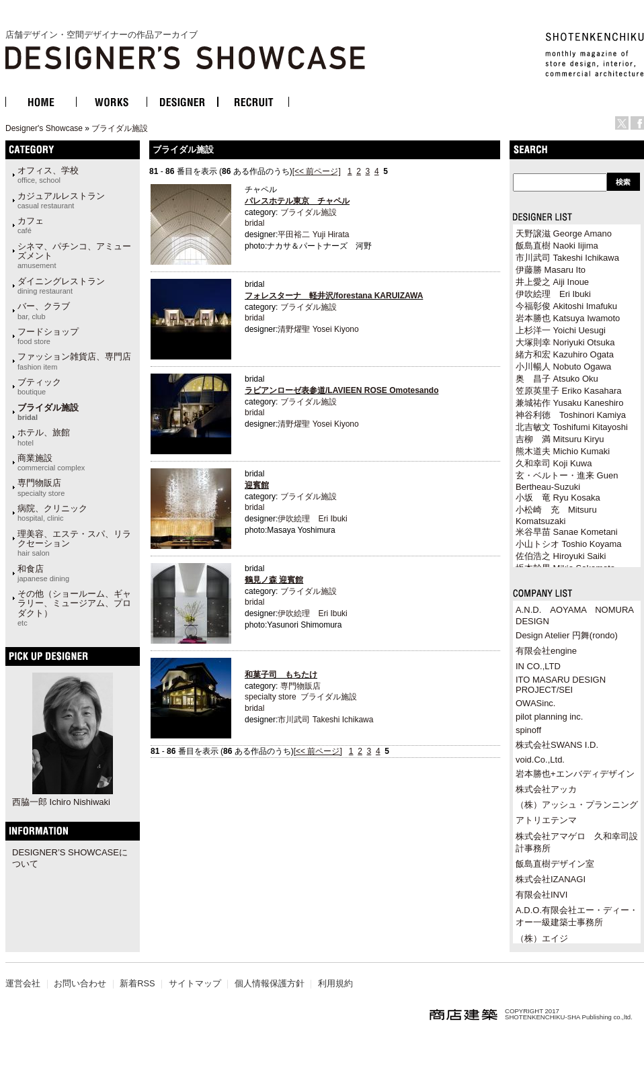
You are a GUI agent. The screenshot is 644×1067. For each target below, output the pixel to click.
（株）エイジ (542, 938)
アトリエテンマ (546, 820)
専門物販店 (41, 487)
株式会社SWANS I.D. (557, 745)
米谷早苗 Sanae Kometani (567, 532)
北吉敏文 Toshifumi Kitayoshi (572, 427)
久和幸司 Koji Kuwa (554, 463)
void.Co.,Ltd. (540, 760)
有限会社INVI (541, 895)
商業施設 (51, 462)
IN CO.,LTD (538, 666)
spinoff (528, 730)
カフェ (30, 225)
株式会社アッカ (546, 789)
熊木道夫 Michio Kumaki (563, 451)
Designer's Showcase (44, 128)
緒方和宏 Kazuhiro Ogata (565, 354)
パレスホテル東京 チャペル (297, 201)
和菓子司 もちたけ (281, 674)
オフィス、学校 (48, 174)
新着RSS (137, 983)
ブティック (39, 386)
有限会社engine (546, 651)
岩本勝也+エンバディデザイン (575, 774)
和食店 (43, 573)
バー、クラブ (43, 310)
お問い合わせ (80, 983)
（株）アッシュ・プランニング (577, 805)
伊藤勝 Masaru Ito (551, 270)
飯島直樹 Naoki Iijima (557, 246)
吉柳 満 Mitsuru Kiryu (560, 439)
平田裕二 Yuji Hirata (313, 234)
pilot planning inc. (549, 717)
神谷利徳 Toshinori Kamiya (571, 415)
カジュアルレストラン (61, 200)
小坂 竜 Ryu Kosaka (558, 498)
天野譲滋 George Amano (564, 233)
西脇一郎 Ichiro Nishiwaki (61, 802)
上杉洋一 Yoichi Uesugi (561, 330)
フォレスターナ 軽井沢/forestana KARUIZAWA (334, 295)
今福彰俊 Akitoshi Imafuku (566, 306)
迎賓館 (257, 485)
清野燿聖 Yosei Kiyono (318, 329)
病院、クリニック (52, 512)
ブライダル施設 (119, 128)
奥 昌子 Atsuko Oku (557, 379)
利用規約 (335, 983)
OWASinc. (535, 703)
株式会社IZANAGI (551, 879)
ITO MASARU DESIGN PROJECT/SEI (561, 685)
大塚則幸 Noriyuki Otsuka (565, 342)
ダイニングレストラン (61, 285)
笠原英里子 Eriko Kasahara (569, 391)
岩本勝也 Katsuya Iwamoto (568, 318)
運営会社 (22, 983)
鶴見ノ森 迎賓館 (274, 580)
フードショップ (48, 336)
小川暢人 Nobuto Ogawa (563, 366)
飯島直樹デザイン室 (555, 864)
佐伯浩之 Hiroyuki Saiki (561, 556)
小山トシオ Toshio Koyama (569, 544)
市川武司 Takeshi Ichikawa (325, 719)
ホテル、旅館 (43, 436)
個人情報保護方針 (270, 983)
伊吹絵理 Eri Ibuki (312, 518)
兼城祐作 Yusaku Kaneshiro (569, 403)
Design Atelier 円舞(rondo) (567, 635)
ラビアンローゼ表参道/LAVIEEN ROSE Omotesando (341, 390)
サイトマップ (195, 983)
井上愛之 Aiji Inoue (552, 282)
